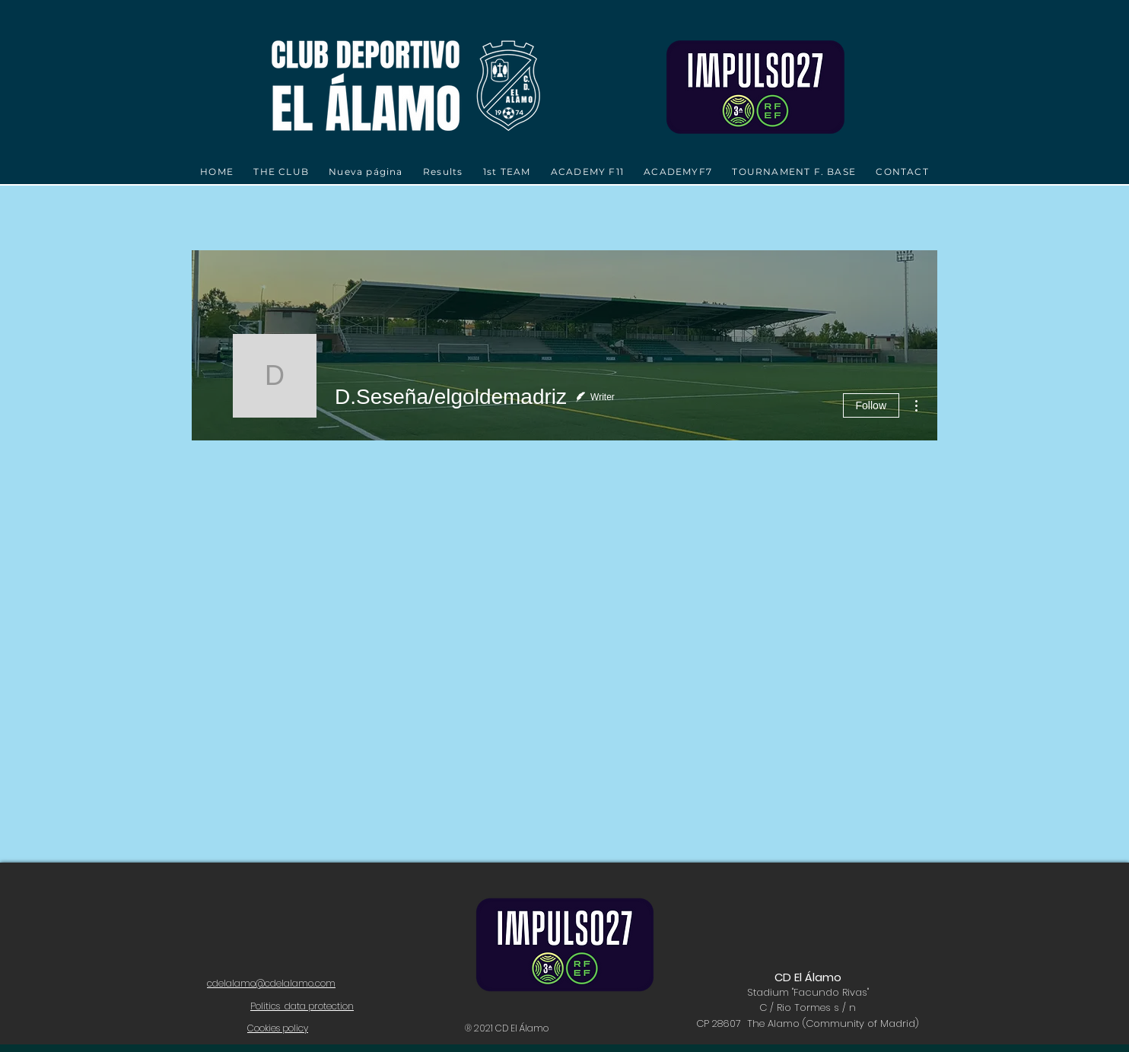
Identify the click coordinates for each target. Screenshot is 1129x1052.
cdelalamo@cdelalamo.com (271, 983)
